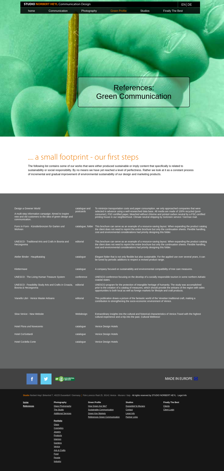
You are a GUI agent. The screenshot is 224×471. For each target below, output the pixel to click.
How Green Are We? (97, 406)
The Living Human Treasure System (46, 277)
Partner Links (132, 417)
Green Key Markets (97, 413)
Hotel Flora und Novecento (29, 326)
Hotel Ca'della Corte (25, 341)
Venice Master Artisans (42, 298)
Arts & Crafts (60, 450)
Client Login (168, 410)
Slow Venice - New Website (29, 314)
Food (56, 454)
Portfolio (58, 421)
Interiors (57, 439)
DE (190, 4)
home (26, 402)
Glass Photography (62, 406)
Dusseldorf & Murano (135, 406)
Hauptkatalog (38, 256)
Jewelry (57, 432)
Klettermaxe (21, 269)
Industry (57, 461)
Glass (56, 424)
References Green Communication (104, 417)
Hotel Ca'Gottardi (24, 334)
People (57, 457)
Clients (166, 406)
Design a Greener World (27, 208)
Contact (129, 410)
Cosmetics (58, 428)
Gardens (58, 443)
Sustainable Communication (101, 410)
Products (58, 435)
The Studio (59, 410)
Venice (57, 446)
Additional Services (62, 413)
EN (183, 4)
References (28, 406)
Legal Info (182, 395)
